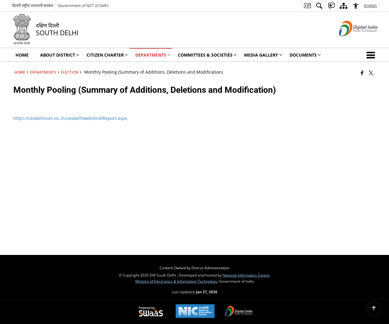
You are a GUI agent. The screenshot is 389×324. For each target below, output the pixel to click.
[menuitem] (307, 5)
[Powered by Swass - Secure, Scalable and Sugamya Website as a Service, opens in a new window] (151, 312)
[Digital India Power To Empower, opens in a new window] (238, 312)
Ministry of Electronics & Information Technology (176, 281)
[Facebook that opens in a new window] (362, 72)
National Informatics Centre (245, 275)
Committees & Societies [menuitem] (207, 55)
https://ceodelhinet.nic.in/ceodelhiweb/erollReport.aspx (70, 118)
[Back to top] (374, 309)
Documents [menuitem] (305, 55)
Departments (43, 72)
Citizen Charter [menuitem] (107, 55)
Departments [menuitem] (152, 55)
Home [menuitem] (22, 55)
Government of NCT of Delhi (83, 5)
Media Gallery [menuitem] (263, 55)
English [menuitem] (370, 5)
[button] (372, 54)
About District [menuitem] (59, 55)
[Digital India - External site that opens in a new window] (350, 41)
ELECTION (69, 72)
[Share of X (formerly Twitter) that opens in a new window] (371, 72)
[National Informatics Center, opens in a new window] (195, 312)
